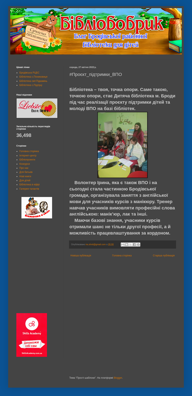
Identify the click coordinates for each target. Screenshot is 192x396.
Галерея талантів (29, 188)
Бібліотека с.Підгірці (30, 85)
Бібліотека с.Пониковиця (33, 76)
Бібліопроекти (27, 159)
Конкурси (24, 163)
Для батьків (25, 172)
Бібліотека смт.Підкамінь (33, 81)
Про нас (24, 168)
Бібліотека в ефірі (29, 184)
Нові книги (25, 176)
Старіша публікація (164, 255)
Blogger (118, 377)
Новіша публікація (80, 255)
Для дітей (24, 180)
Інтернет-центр (27, 155)
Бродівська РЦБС (29, 72)
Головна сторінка (122, 255)
